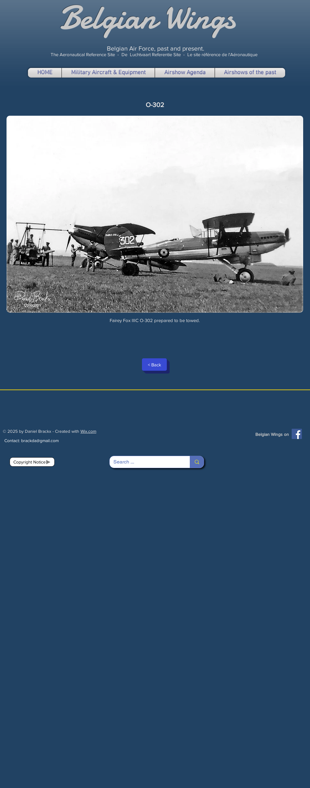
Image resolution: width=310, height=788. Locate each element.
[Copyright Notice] (32, 462)
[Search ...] (145, 462)
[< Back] (154, 364)
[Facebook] (297, 434)
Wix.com (88, 431)
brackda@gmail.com (40, 440)
